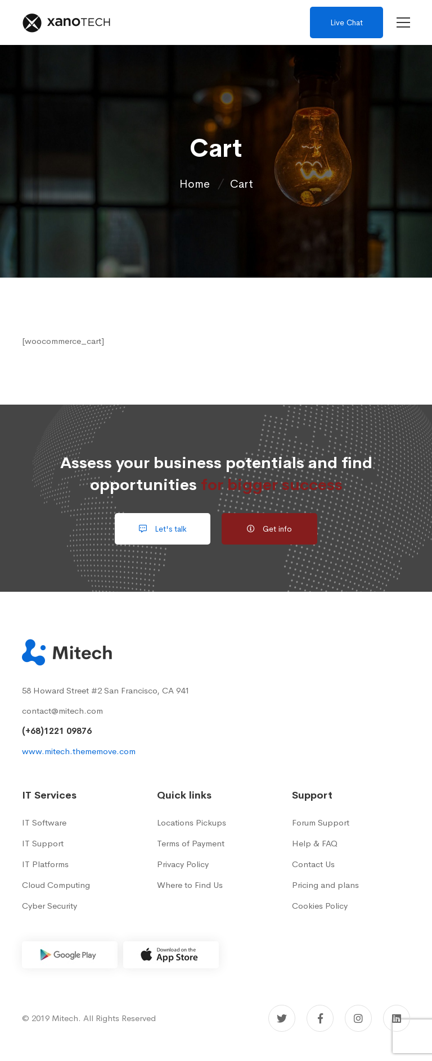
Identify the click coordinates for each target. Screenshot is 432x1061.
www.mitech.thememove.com (79, 751)
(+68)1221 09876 (57, 731)
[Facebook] (320, 1018)
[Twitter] (281, 1018)
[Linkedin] (396, 1018)
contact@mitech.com (62, 710)
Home (194, 184)
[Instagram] (358, 1018)
